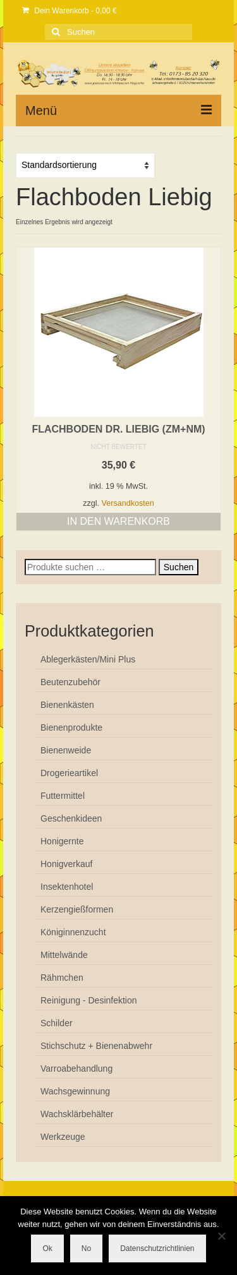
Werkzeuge (62, 1137)
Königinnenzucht (73, 932)
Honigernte (62, 841)
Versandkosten (128, 503)
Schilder (56, 1023)
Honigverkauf (66, 864)
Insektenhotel (66, 887)
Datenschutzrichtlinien (157, 1248)
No (86, 1248)
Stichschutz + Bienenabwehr (96, 1046)
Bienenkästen (67, 705)
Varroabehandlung (76, 1068)
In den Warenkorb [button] (118, 521)
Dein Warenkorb (69, 10)
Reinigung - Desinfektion (88, 1000)
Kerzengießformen (76, 909)
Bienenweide (65, 750)
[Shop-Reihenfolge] (85, 165)
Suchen (178, 567)
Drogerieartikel (69, 773)
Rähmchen (61, 978)
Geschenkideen (71, 818)
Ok (47, 1248)
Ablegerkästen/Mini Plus (87, 659)
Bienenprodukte (71, 727)
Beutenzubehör (70, 682)
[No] (221, 1236)
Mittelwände (64, 955)
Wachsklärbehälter (76, 1114)
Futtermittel (62, 796)
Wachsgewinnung (75, 1091)
